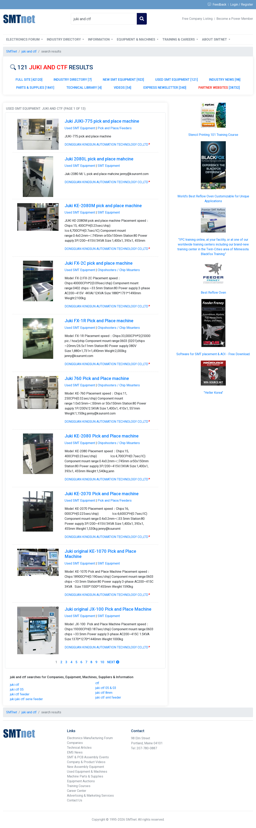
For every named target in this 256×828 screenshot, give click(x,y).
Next (113, 662)
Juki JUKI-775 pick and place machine (102, 121)
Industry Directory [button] (64, 39)
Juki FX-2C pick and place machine (99, 263)
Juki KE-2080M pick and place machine (103, 205)
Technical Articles (79, 747)
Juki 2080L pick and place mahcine (99, 158)
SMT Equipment (109, 166)
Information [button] (99, 39)
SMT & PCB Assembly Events (88, 757)
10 (102, 662)
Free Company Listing (197, 19)
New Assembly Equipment (85, 767)
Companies (75, 743)
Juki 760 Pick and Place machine (97, 378)
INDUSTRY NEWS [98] (224, 80)
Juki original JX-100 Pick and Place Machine (108, 609)
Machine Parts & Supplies (85, 776)
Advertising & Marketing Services (90, 795)
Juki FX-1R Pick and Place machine (99, 320)
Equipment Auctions (81, 781)
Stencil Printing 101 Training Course (213, 135)
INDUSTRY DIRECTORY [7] (73, 80)
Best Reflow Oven (213, 292)
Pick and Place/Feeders (115, 128)
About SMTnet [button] (215, 39)
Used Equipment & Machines (87, 771)
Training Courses (78, 786)
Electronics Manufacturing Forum (90, 738)
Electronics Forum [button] (23, 39)
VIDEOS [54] (122, 87)
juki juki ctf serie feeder (26, 699)
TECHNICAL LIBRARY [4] (84, 87)
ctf (97, 683)
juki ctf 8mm (103, 693)
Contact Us (74, 800)
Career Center (76, 791)
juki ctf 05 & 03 (105, 688)
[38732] (219, 87)
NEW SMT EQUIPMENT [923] (123, 80)
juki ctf (14, 685)
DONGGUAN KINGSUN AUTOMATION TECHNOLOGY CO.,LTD (107, 144)
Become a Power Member (234, 19)
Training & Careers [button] (179, 39)
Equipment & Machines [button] (136, 39)
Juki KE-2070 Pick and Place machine (102, 493)
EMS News (75, 752)
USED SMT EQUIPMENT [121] (176, 80)
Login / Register (241, 4)
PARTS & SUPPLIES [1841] (35, 87)
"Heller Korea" (213, 393)
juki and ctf (29, 51)
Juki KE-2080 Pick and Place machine (102, 435)
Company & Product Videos (86, 762)
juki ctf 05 (17, 689)
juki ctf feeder (19, 694)
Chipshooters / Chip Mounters (119, 270)
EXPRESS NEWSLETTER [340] (164, 87)
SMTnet (11, 51)
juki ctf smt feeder (108, 697)
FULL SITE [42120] (29, 80)
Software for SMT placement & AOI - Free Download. (213, 354)
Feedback (217, 4)
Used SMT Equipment (80, 128)
